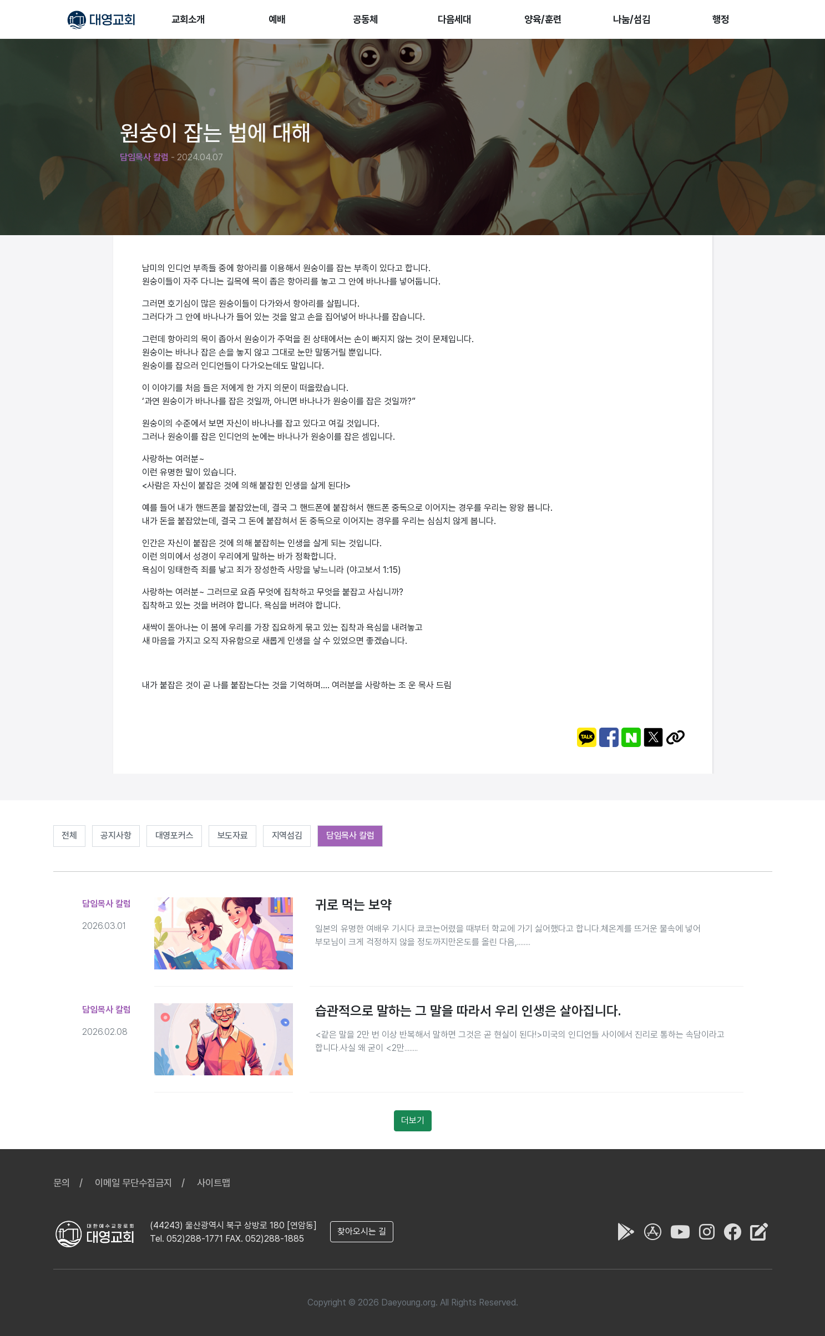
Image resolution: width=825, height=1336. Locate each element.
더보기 (412, 1120)
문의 (61, 1182)
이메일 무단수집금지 (133, 1182)
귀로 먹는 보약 (353, 905)
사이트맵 (213, 1182)
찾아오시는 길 (361, 1231)
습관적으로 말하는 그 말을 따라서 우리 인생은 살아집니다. (468, 1011)
